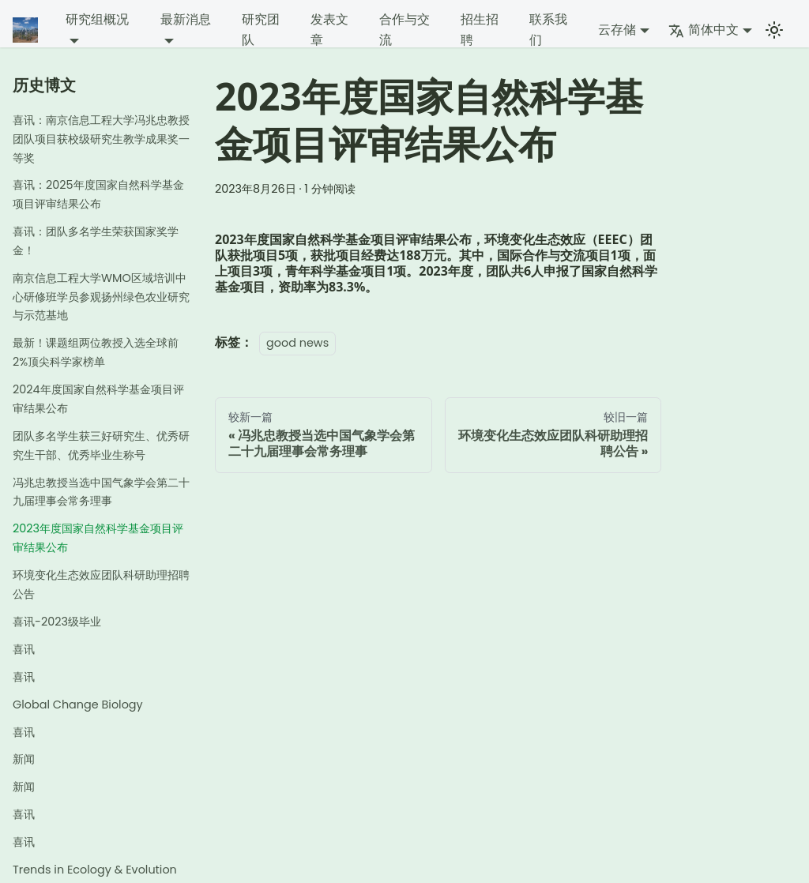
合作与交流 (404, 29)
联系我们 (548, 29)
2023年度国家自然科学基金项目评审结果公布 (98, 537)
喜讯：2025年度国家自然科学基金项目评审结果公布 (98, 194)
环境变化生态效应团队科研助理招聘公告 (101, 584)
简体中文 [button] (703, 30)
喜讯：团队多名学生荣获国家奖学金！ (96, 241)
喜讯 (24, 649)
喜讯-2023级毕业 (57, 621)
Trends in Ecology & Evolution (95, 869)
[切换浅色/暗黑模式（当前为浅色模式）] (774, 30)
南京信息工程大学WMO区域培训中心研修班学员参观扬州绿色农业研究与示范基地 (101, 297)
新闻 (24, 759)
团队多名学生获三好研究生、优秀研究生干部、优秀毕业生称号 (101, 445)
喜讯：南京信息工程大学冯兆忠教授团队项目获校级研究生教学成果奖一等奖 (101, 139)
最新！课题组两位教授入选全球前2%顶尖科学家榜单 (96, 352)
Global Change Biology (78, 704)
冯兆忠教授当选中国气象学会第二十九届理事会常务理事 (101, 492)
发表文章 (329, 29)
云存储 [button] (617, 30)
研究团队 (261, 29)
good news (297, 343)
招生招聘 (480, 29)
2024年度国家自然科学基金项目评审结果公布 (98, 398)
